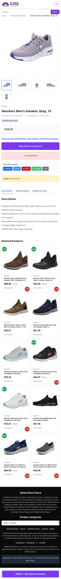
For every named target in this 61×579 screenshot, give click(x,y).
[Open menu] (56, 4)
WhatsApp (36, 169)
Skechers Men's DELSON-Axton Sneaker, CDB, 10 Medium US (15, 279)
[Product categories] (30, 522)
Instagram (20, 542)
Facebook (7, 169)
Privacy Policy (13, 528)
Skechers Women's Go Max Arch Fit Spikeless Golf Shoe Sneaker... (15, 373)
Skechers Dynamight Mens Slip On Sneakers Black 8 (44, 419)
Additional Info (40, 191)
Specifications (22, 191)
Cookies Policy (33, 528)
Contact (44, 528)
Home (4, 16)
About (23, 528)
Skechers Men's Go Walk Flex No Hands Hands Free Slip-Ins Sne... (45, 466)
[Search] (26, 12)
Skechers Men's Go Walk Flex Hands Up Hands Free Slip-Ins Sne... (15, 467)
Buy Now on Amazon (30, 146)
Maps (51, 528)
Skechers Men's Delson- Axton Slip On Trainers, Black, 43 (44, 279)
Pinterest (26, 169)
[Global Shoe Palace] (10, 4)
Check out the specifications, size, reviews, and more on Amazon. (30, 138)
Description (7, 191)
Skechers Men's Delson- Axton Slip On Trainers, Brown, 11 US (15, 326)
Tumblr (42, 542)
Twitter (17, 169)
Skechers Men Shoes (18, 16)
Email (45, 169)
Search (55, 12)
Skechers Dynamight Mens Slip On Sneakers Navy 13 (44, 326)
